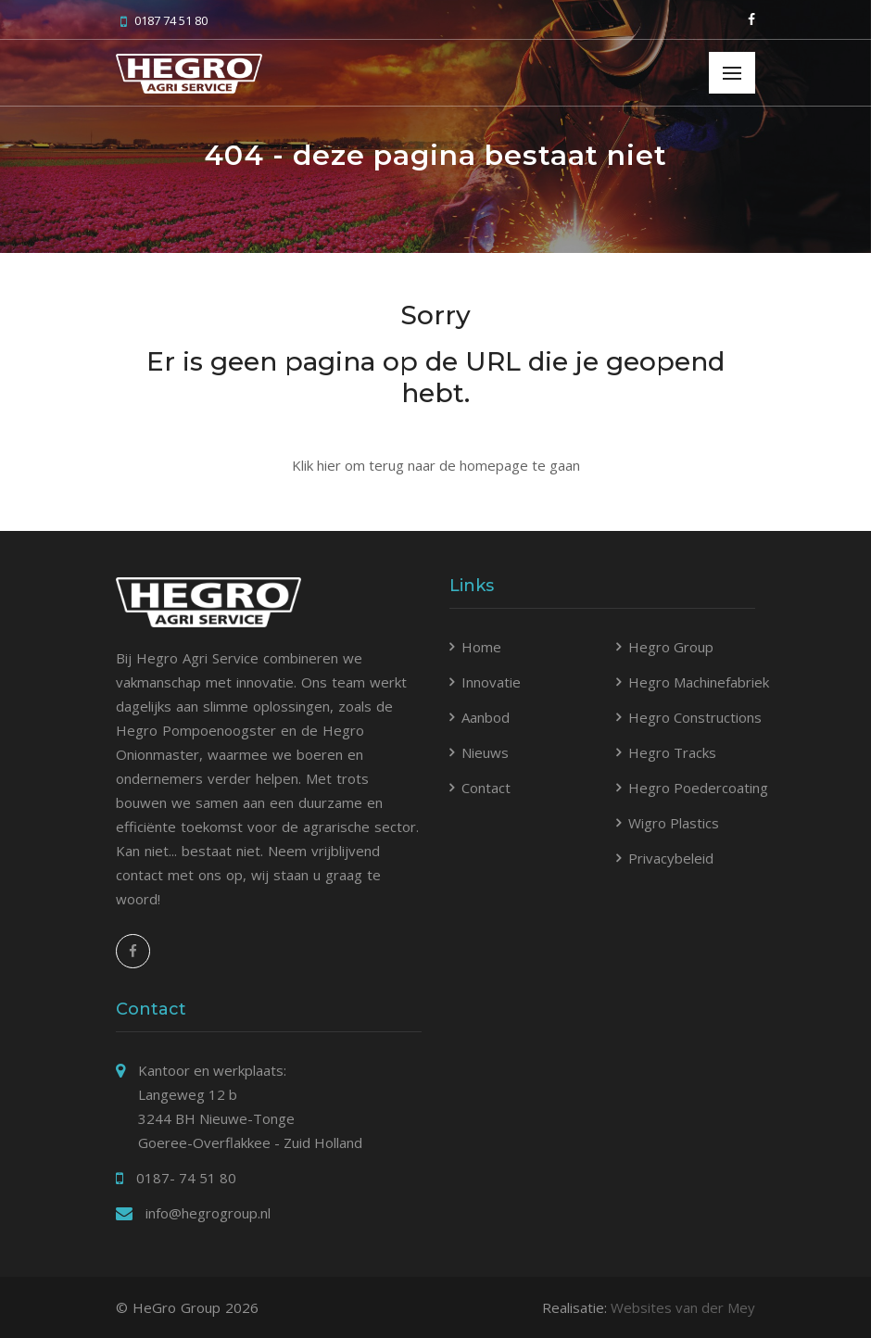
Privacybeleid (670, 858)
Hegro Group (670, 646)
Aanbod (485, 717)
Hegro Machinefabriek (698, 682)
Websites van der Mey (683, 1307)
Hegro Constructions (695, 717)
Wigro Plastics (673, 823)
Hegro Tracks (672, 752)
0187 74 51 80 (164, 20)
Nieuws (485, 752)
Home (481, 646)
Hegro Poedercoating (698, 787)
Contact (486, 787)
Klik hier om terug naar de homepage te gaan (436, 465)
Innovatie (491, 682)
